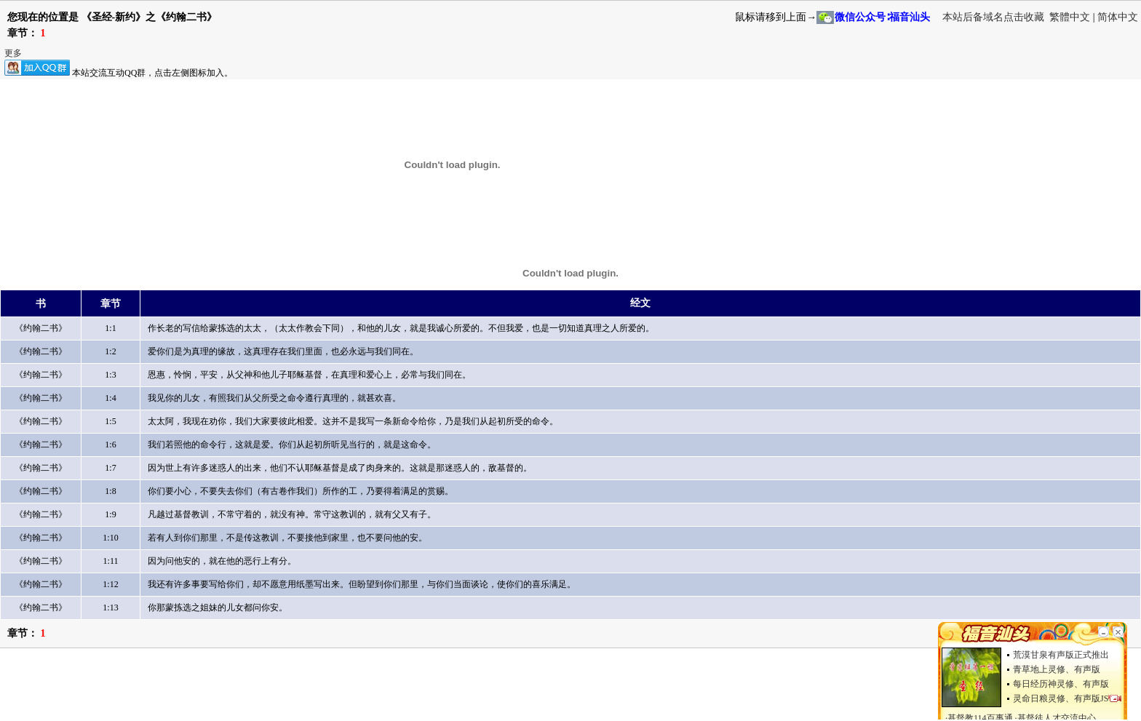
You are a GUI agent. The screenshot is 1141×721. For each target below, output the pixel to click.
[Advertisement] (265, 688)
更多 (13, 53)
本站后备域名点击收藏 (994, 17)
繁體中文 (1069, 17)
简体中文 (1117, 17)
